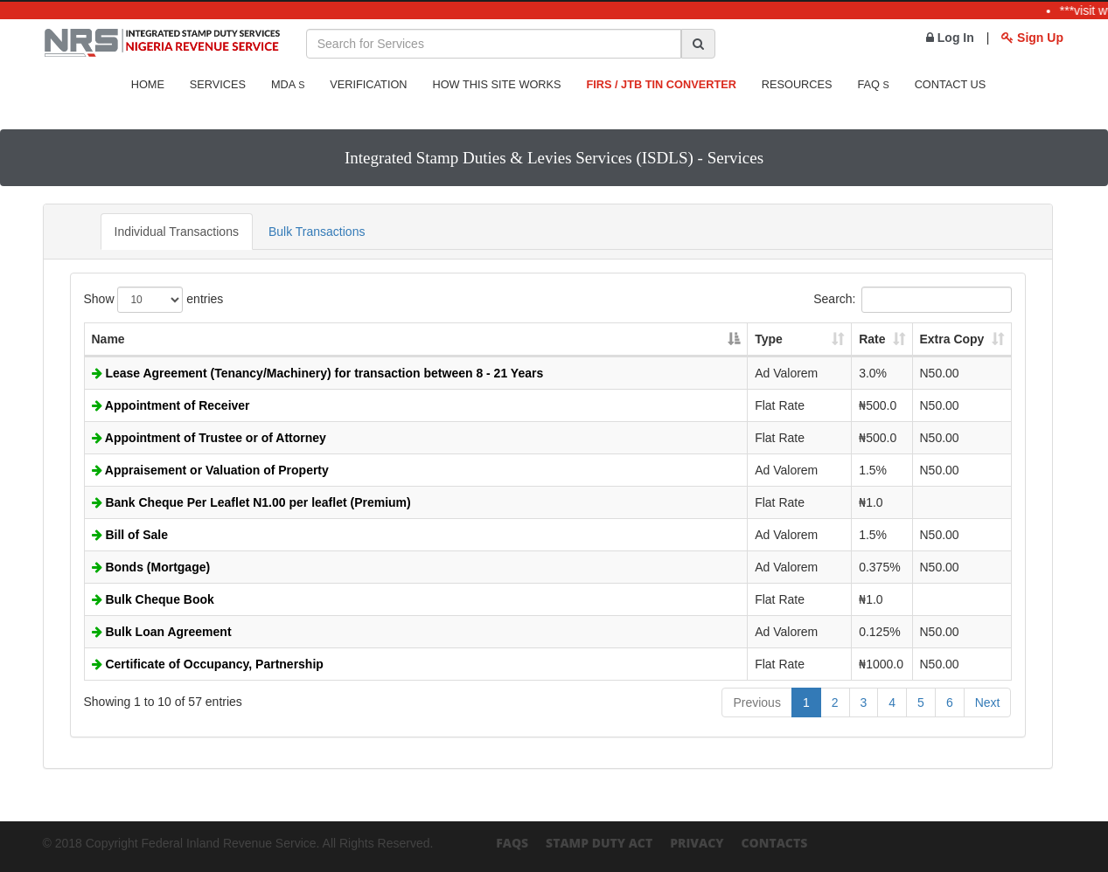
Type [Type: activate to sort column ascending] (769, 339)
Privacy (696, 842)
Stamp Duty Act (599, 842)
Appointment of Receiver (171, 405)
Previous (756, 702)
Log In (950, 38)
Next (987, 702)
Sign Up (1032, 38)
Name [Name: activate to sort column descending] (108, 339)
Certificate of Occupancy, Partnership (208, 664)
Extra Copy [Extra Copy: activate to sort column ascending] (952, 339)
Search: (912, 300)
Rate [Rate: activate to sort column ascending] (872, 339)
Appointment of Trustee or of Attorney (209, 438)
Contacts (774, 842)
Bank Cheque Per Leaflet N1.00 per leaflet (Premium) (251, 502)
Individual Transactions (177, 232)
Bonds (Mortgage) (151, 567)
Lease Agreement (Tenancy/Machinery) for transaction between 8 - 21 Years (318, 373)
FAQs (512, 842)
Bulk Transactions (317, 232)
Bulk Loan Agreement (162, 632)
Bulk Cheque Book (153, 599)
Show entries (154, 300)
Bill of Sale (130, 535)
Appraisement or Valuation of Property (210, 470)
